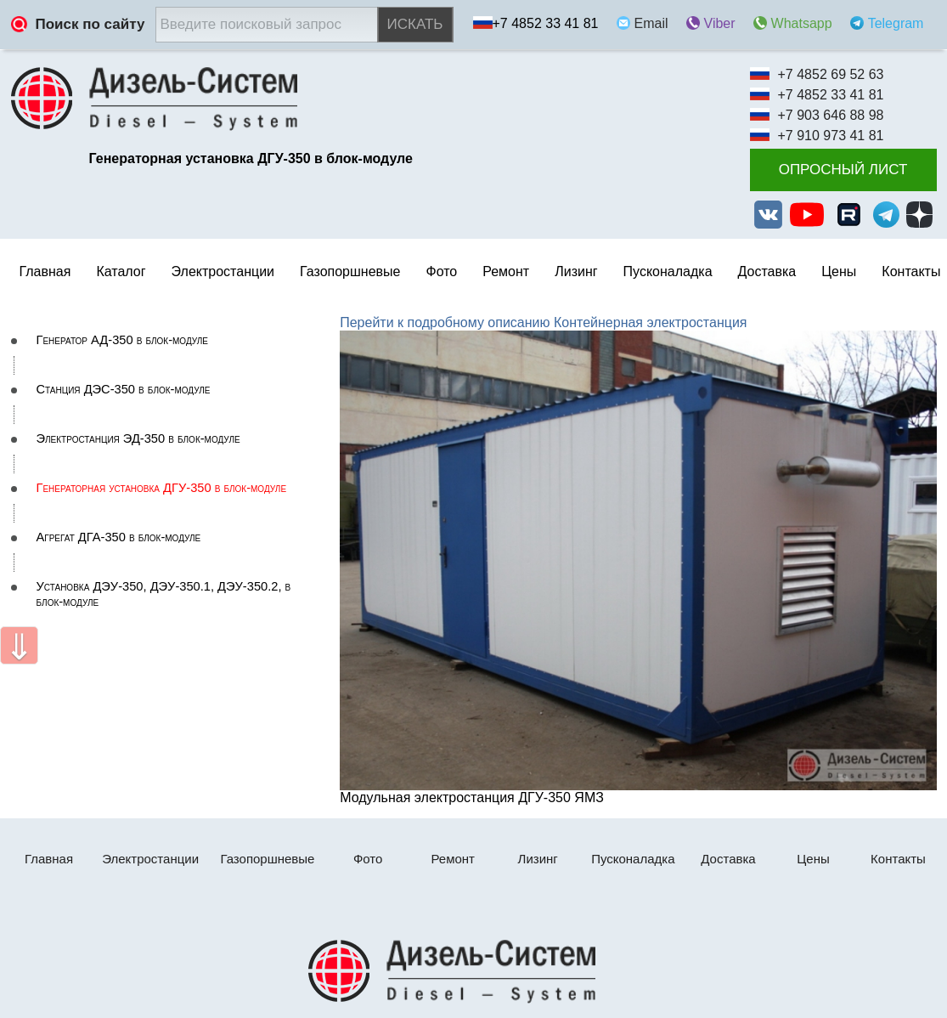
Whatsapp (801, 23)
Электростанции (150, 858)
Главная (45, 271)
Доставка (767, 271)
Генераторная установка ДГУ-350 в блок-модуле (162, 488)
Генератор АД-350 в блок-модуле (123, 340)
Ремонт (453, 858)
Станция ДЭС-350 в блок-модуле (124, 389)
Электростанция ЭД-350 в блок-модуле (138, 438)
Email (651, 23)
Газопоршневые (350, 271)
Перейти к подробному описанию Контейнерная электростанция (543, 322)
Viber (720, 23)
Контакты (911, 271)
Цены (838, 271)
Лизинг (576, 271)
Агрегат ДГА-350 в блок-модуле (119, 537)
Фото (441, 271)
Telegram (896, 23)
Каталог (120, 271)
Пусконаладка (668, 271)
